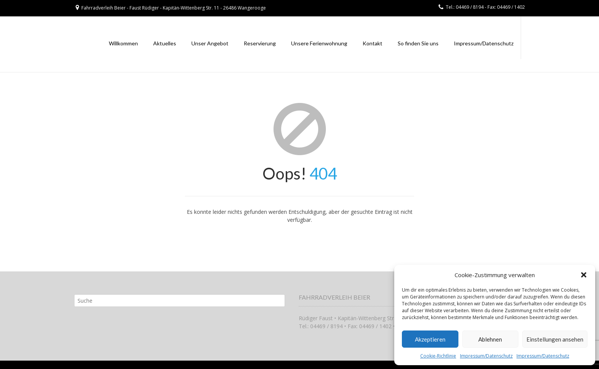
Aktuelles (164, 43)
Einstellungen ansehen (554, 339)
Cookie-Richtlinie (438, 356)
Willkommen (123, 43)
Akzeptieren (430, 339)
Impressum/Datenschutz (486, 356)
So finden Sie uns (418, 43)
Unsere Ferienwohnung (319, 43)
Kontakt (372, 43)
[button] (584, 275)
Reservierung (260, 43)
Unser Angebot (209, 43)
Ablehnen (490, 339)
